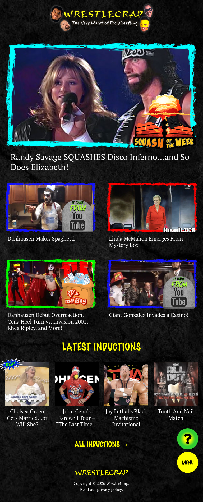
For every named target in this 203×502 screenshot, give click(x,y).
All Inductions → (102, 444)
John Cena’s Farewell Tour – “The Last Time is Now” (77, 421)
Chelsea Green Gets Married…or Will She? (27, 418)
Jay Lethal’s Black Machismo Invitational (126, 418)
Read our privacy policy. (101, 489)
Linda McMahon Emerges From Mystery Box (146, 241)
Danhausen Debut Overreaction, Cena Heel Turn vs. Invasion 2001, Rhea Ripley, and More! (47, 321)
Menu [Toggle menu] (188, 462)
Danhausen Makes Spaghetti (41, 238)
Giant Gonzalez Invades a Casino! (148, 315)
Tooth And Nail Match (176, 414)
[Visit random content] (187, 438)
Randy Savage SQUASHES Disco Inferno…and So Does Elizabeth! (100, 161)
